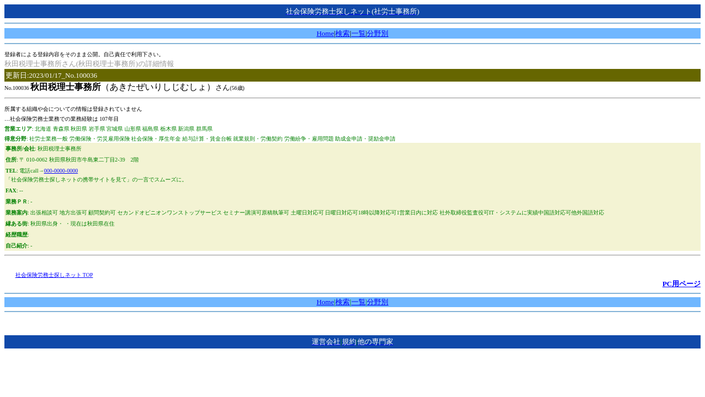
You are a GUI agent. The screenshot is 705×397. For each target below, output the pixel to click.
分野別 (377, 33)
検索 (342, 33)
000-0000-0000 (61, 171)
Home (325, 33)
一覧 (358, 33)
